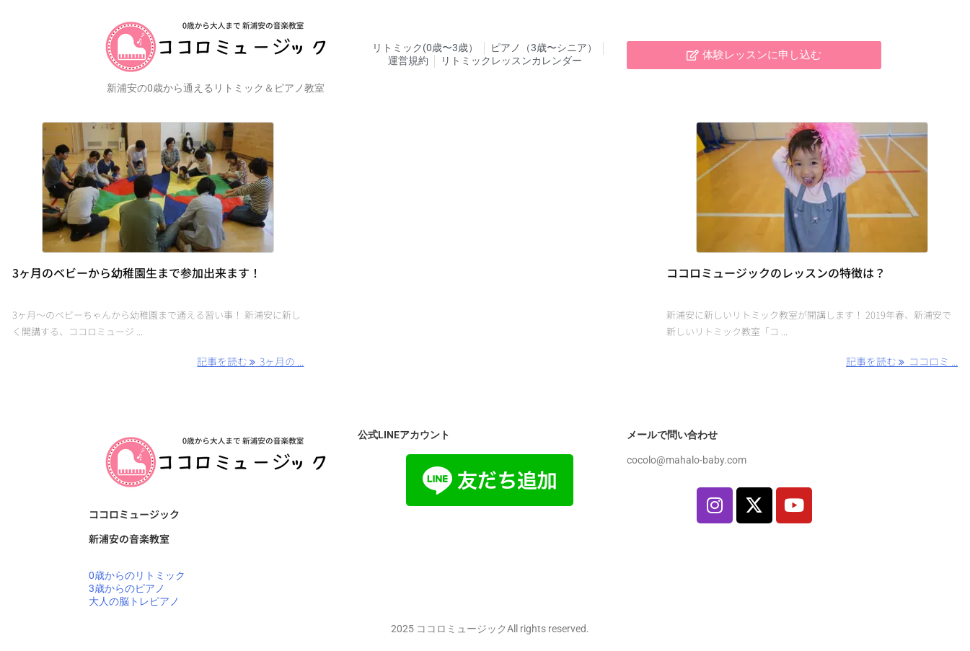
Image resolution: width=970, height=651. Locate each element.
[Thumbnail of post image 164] (812, 187)
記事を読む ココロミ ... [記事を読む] (902, 361)
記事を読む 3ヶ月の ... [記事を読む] (250, 361)
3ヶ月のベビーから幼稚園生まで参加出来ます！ (136, 272)
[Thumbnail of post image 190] (158, 187)
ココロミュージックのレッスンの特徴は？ (776, 272)
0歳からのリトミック (137, 575)
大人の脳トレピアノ (134, 601)
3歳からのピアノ (127, 588)
